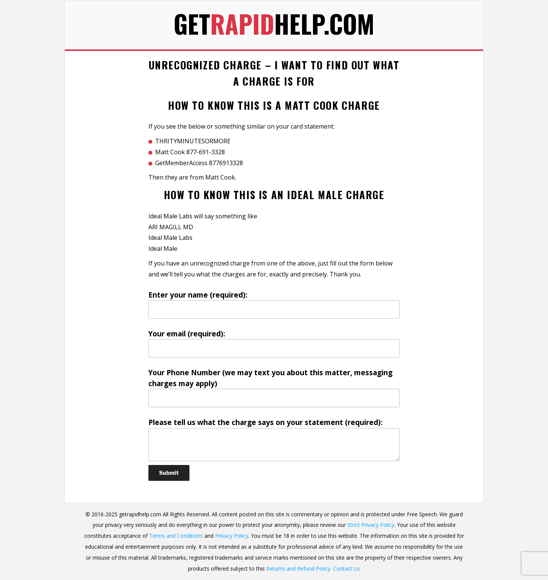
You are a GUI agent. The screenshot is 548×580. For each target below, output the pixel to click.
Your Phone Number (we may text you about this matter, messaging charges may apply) (274, 387)
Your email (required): (274, 343)
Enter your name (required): (274, 304)
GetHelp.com (274, 23)
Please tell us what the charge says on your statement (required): (274, 439)
